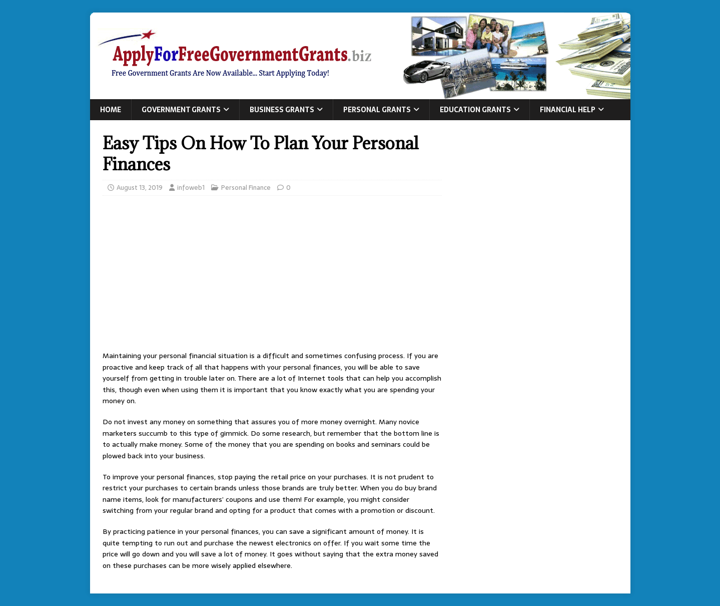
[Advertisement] (272, 276)
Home (110, 109)
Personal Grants (377, 109)
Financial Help (567, 109)
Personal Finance (246, 187)
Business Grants (282, 109)
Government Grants (181, 109)
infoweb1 (191, 187)
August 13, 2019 (140, 187)
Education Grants (475, 109)
